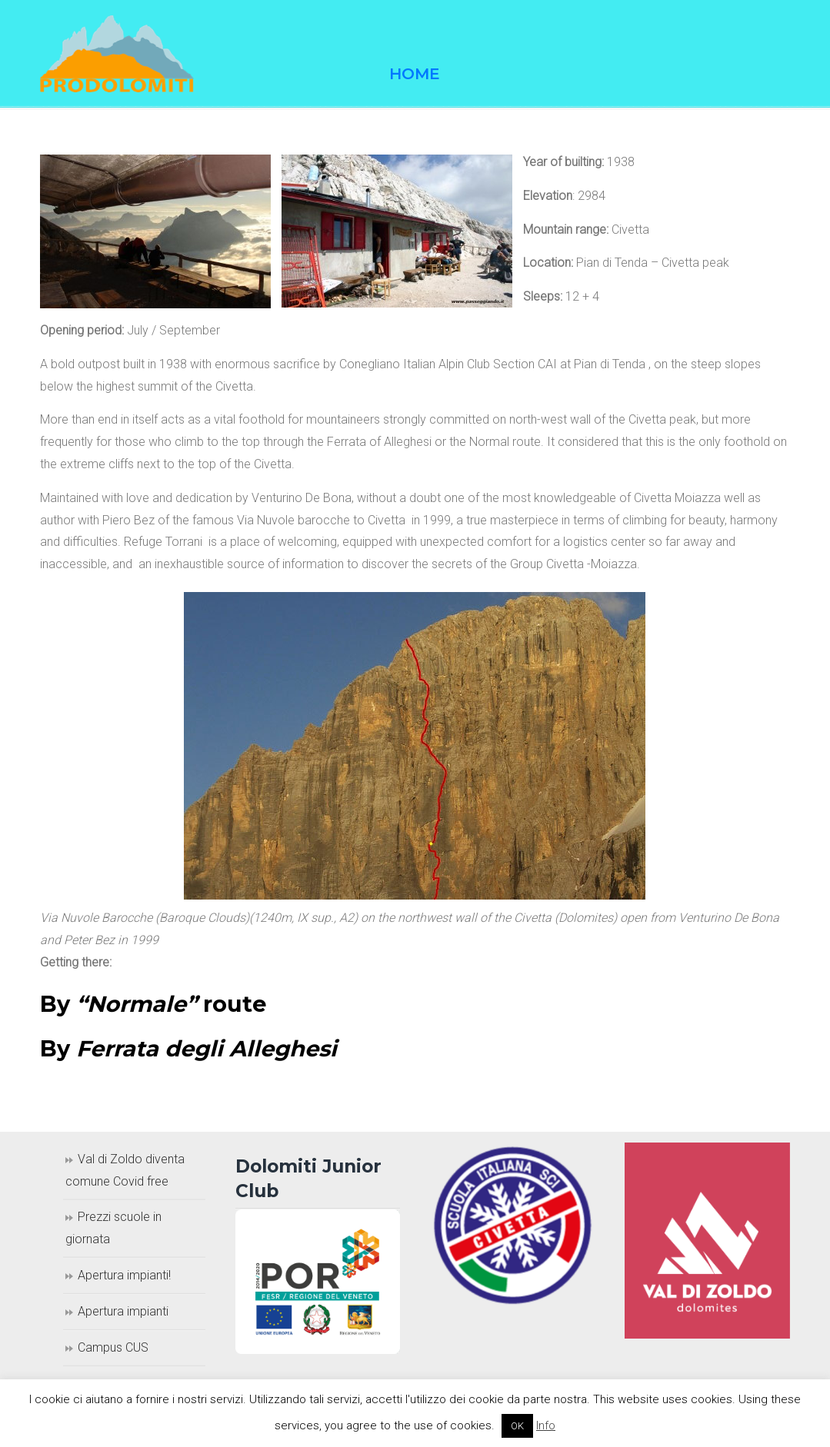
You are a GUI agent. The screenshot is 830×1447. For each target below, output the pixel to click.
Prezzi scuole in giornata (113, 1227)
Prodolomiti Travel (117, 53)
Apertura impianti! (124, 1275)
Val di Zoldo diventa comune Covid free (125, 1170)
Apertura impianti (123, 1311)
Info (545, 1425)
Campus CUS (113, 1347)
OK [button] (517, 1426)
